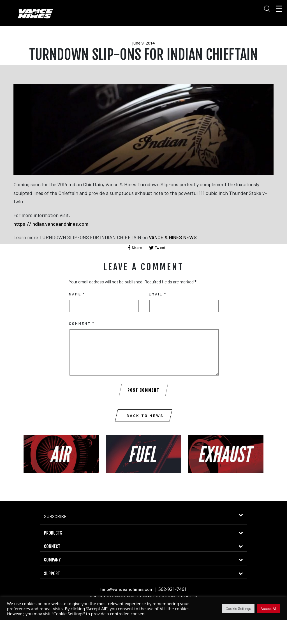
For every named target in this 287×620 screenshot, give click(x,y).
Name (77, 294)
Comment (82, 323)
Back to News (145, 415)
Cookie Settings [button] (238, 608)
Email (157, 294)
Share (135, 247)
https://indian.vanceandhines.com (50, 224)
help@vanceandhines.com (127, 589)
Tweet (157, 247)
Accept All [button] (269, 608)
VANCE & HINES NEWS (173, 237)
